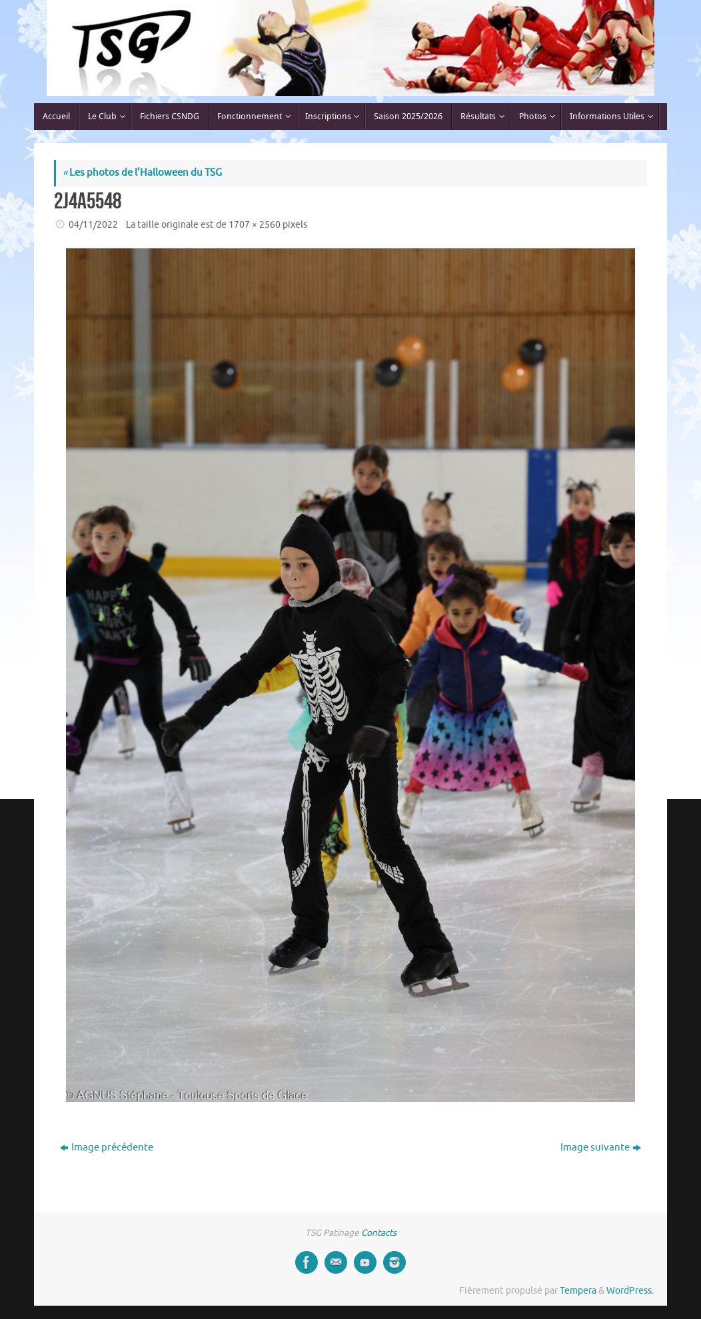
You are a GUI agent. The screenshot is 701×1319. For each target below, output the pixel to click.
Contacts (378, 1232)
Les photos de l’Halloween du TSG (142, 172)
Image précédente (106, 1147)
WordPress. (630, 1290)
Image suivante (600, 1147)
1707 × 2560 (255, 224)
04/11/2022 (93, 224)
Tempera (578, 1290)
